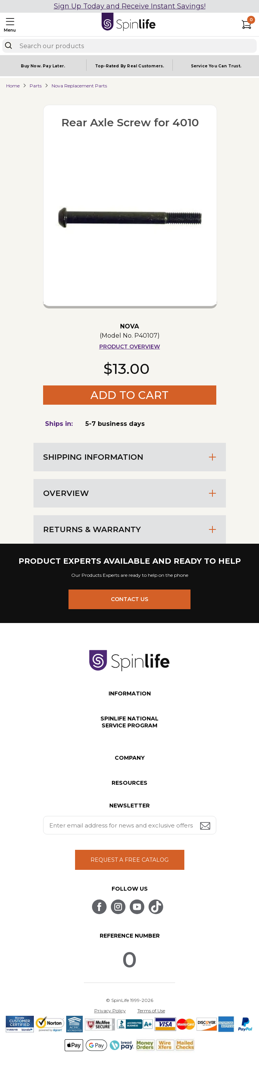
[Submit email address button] (206, 826)
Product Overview (129, 346)
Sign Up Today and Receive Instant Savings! (130, 6)
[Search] (8, 45)
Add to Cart (129, 395)
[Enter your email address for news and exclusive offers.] (129, 825)
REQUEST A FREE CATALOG (129, 859)
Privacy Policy (110, 1010)
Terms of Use (151, 1010)
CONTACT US (129, 599)
